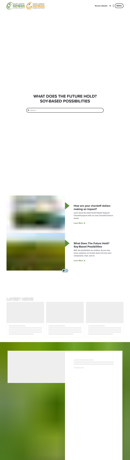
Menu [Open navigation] (119, 5)
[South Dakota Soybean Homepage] (25, 5)
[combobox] (65, 110)
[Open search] (110, 5)
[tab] (63, 270)
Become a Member (101, 6)
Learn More (78, 223)
